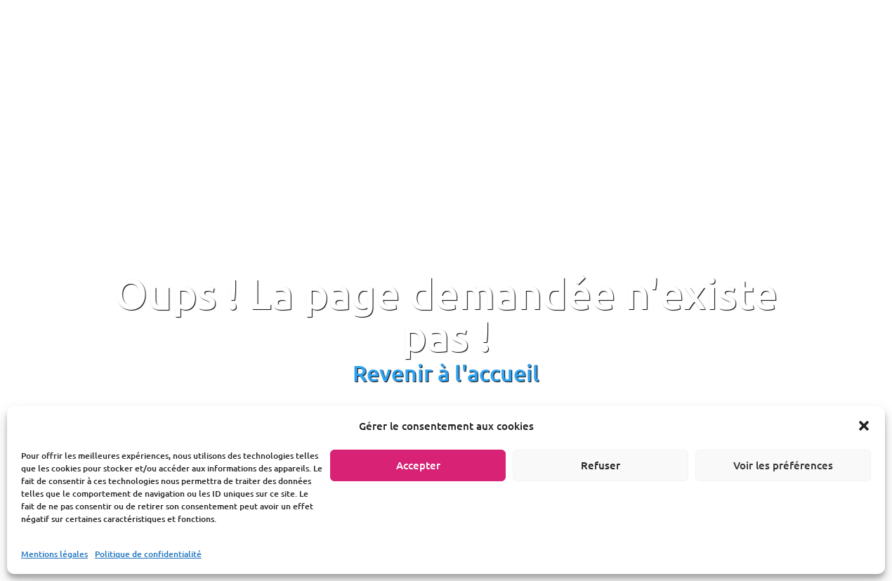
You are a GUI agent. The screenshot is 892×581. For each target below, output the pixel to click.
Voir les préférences (783, 465)
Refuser (600, 465)
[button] (864, 426)
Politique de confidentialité (148, 554)
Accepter (418, 465)
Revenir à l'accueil (446, 372)
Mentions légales (54, 554)
